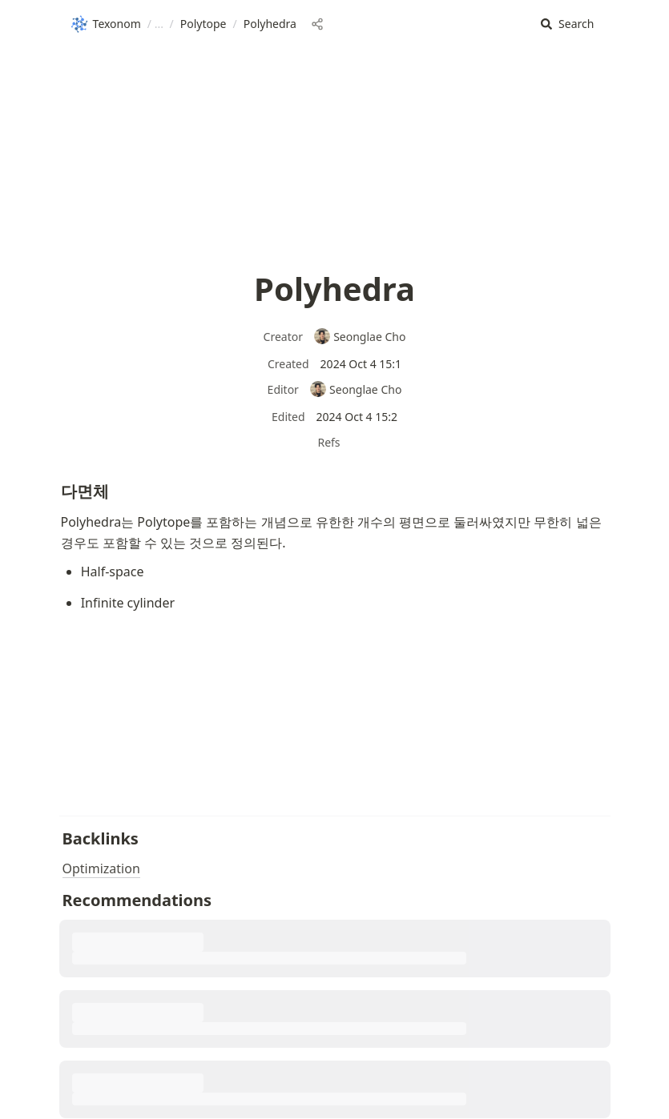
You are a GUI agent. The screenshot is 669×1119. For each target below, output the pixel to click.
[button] (567, 24)
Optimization (101, 868)
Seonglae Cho (359, 336)
